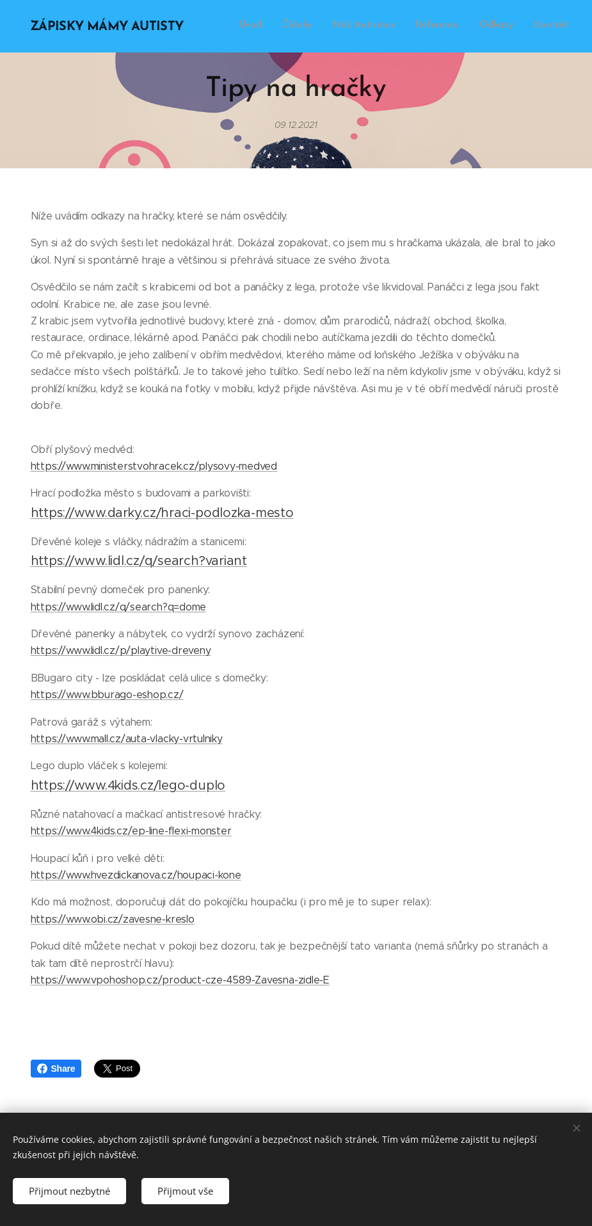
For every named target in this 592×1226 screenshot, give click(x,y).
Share (56, 1068)
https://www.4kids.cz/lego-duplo (128, 785)
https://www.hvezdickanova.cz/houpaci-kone (136, 875)
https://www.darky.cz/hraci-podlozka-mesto (162, 513)
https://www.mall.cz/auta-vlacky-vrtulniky (127, 739)
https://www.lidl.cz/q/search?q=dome (119, 607)
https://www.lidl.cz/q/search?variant (139, 561)
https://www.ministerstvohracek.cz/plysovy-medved (154, 466)
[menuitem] (470, 26)
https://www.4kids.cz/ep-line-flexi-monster (131, 831)
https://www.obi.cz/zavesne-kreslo (113, 919)
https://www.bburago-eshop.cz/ (107, 695)
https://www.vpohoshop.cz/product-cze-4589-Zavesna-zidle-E (180, 980)
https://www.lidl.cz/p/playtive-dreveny (121, 650)
